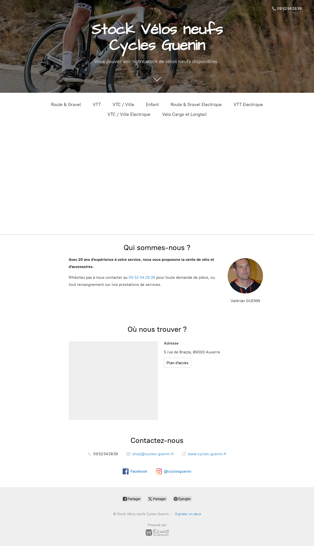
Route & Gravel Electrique (196, 104)
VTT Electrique (248, 104)
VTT (97, 104)
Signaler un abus (188, 514)
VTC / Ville (123, 104)
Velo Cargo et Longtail (184, 114)
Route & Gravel (66, 104)
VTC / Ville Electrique (128, 114)
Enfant (152, 104)
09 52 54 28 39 (142, 277)
